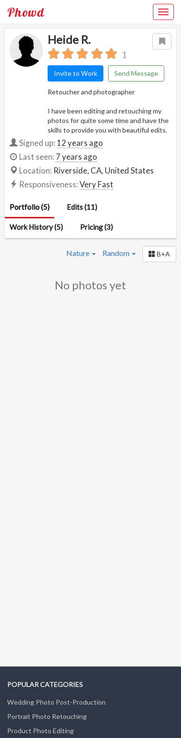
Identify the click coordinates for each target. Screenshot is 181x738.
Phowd (25, 12)
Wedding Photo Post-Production (56, 702)
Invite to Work (75, 73)
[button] (159, 254)
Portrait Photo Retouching (47, 716)
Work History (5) (36, 227)
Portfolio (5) (30, 207)
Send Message (136, 73)
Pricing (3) (96, 227)
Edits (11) (82, 207)
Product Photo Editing (40, 731)
